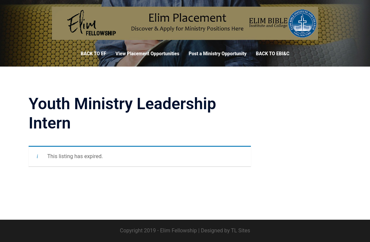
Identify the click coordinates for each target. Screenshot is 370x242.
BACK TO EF (93, 53)
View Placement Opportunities (147, 53)
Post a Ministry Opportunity (218, 53)
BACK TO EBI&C (272, 53)
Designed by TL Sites (225, 230)
